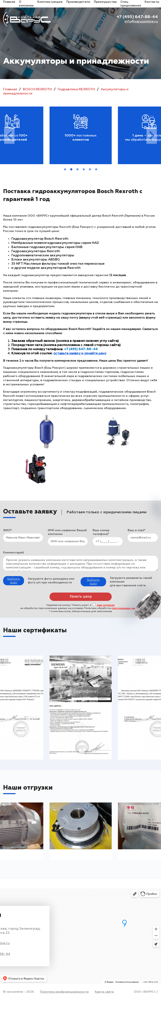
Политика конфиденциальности (64, 991)
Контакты (152, 1)
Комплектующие (50, 1)
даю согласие (106, 605)
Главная (9, 1)
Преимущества (105, 1)
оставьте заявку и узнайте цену (79, 353)
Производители (78, 1)
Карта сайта (104, 991)
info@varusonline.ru (141, 21)
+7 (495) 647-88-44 (137, 17)
